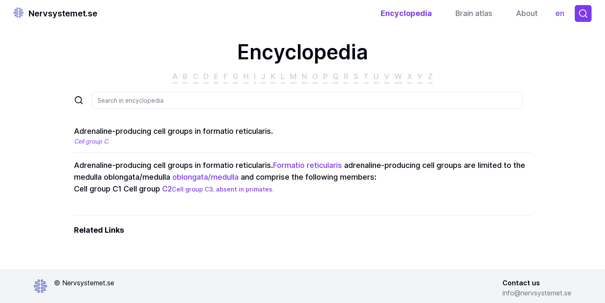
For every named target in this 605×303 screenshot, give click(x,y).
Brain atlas (473, 13)
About (527, 13)
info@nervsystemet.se (536, 293)
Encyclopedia (406, 13)
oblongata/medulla (205, 177)
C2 (167, 188)
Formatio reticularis (307, 165)
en (561, 15)
